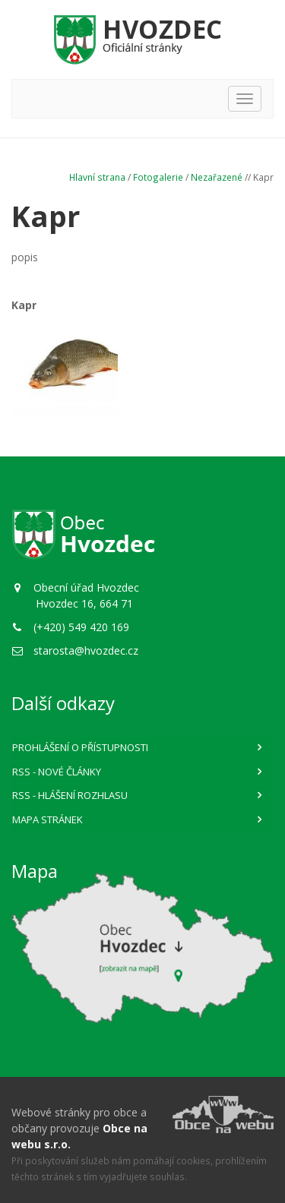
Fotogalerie (158, 177)
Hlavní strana (97, 177)
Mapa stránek (47, 819)
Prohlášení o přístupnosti (80, 747)
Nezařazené (216, 177)
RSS (56, 771)
